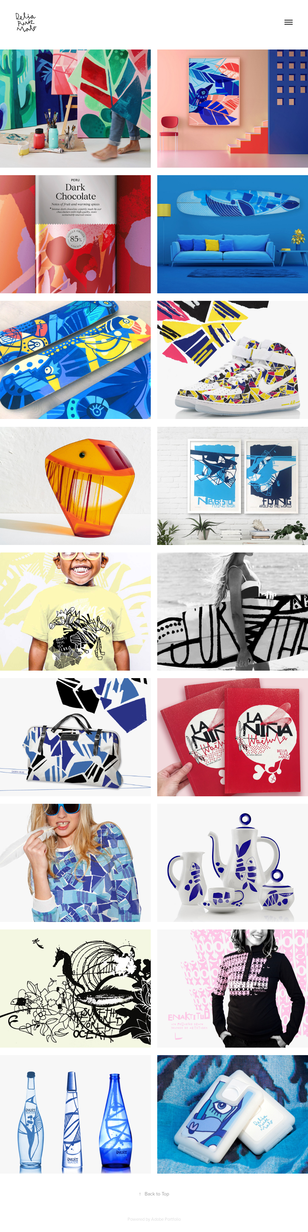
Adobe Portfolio (166, 1219)
